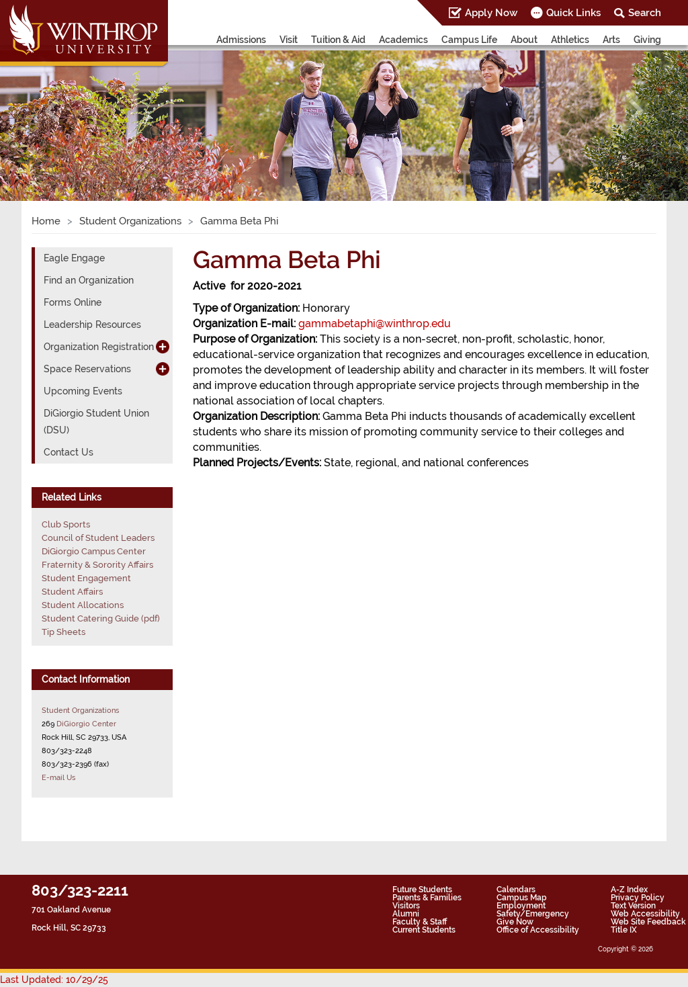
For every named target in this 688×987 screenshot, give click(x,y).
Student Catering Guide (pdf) (101, 618)
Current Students (424, 930)
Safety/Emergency (533, 913)
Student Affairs (72, 592)
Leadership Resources (92, 324)
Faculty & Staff (419, 922)
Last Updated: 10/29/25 (54, 979)
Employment (521, 905)
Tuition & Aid (338, 39)
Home (46, 221)
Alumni (405, 913)
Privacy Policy (637, 897)
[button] (51, 110)
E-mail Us (58, 777)
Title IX (624, 930)
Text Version (633, 905)
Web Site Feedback (648, 922)
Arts (611, 39)
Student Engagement (86, 578)
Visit (289, 39)
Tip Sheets (63, 632)
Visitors (406, 905)
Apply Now (491, 13)
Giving (647, 39)
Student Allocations (83, 605)
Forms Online (72, 302)
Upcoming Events (83, 391)
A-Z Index (629, 889)
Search (644, 13)
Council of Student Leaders (98, 538)
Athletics (570, 39)
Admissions (241, 39)
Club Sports (66, 524)
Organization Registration (99, 346)
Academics (403, 39)
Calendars (516, 889)
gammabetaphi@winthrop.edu (374, 323)
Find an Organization (89, 280)
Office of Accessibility (538, 930)
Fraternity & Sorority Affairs (97, 565)
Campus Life (469, 39)
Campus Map (522, 897)
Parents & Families (427, 897)
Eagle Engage (74, 258)
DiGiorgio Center (86, 723)
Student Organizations (130, 221)
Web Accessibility (645, 913)
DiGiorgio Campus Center (94, 551)
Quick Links (573, 13)
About (524, 39)
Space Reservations (87, 368)
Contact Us (68, 452)
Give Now (515, 922)
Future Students (422, 889)
